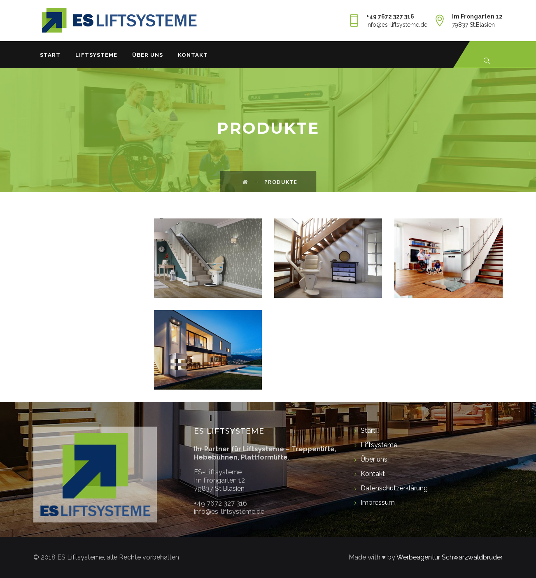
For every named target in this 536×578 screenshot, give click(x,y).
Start (50, 55)
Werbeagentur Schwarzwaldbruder (449, 557)
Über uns (147, 55)
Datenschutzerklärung (394, 488)
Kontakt (193, 55)
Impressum (378, 502)
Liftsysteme (96, 55)
